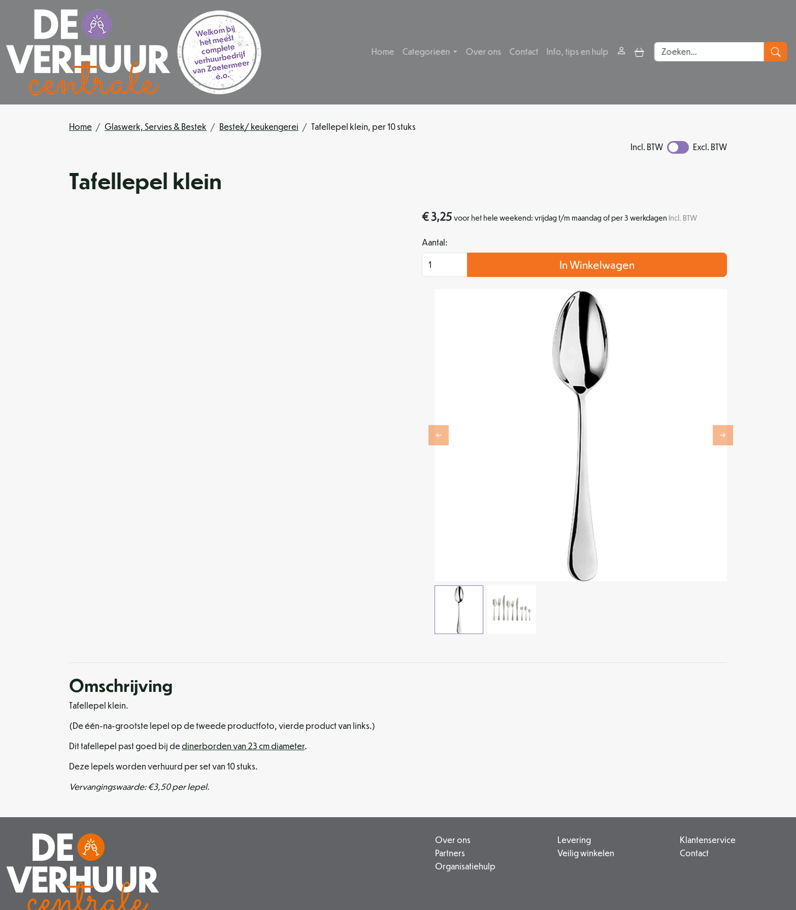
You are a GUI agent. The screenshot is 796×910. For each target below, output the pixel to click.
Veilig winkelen (520, 764)
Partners (353, 764)
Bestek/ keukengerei (258, 126)
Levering (509, 752)
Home (383, 52)
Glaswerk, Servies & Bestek (156, 126)
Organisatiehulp (368, 776)
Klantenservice (675, 752)
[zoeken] (778, 52)
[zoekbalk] (712, 52)
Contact (524, 52)
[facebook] (304, 871)
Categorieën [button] (427, 52)
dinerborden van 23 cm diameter (243, 658)
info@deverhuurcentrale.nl (336, 848)
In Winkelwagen (644, 280)
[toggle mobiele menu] (640, 52)
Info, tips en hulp (578, 52)
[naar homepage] (133, 52)
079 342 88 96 (242, 848)
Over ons (484, 52)
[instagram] (329, 871)
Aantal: (528, 258)
